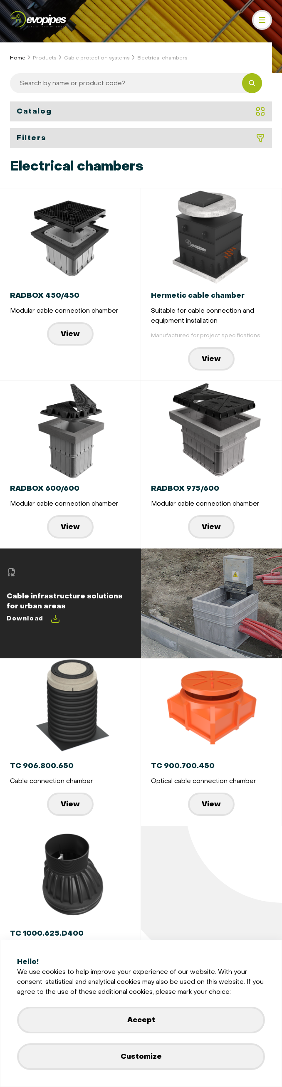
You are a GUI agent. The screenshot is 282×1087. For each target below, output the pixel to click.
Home (17, 58)
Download (33, 619)
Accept (141, 1019)
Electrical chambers (162, 58)
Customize (141, 1056)
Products (45, 58)
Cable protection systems (97, 58)
